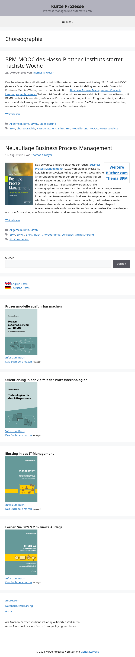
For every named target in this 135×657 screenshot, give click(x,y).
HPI (68, 128)
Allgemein (15, 123)
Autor (8, 611)
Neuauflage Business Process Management (58, 148)
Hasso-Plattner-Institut (51, 128)
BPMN (34, 123)
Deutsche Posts (17, 288)
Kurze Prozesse (67, 6)
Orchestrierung (84, 234)
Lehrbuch (68, 234)
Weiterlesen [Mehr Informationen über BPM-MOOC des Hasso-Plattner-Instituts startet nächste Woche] (12, 114)
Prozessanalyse (108, 128)
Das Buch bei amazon (18, 361)
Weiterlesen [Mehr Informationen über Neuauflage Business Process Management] (12, 220)
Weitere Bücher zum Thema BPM (117, 173)
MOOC (94, 128)
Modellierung (48, 123)
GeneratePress (90, 651)
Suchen (9, 258)
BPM (26, 123)
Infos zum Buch (14, 357)
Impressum (12, 600)
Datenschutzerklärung (19, 605)
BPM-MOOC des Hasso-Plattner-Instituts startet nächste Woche (64, 62)
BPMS (29, 234)
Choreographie (26, 128)
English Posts (16, 283)
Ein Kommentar (19, 239)
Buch (37, 234)
